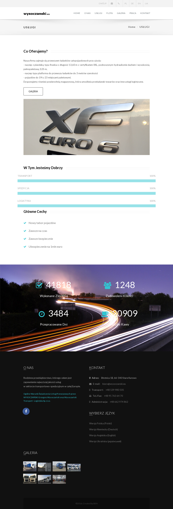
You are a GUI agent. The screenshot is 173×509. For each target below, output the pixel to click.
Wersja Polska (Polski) (100, 423)
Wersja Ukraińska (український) (105, 441)
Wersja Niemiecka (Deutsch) (103, 429)
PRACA (133, 13)
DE (132, 3)
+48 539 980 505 (106, 389)
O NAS (87, 13)
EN (139, 3)
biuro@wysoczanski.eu (107, 383)
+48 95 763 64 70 (106, 395)
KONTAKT (145, 13)
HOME (77, 13)
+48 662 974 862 (108, 401)
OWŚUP (103, 3)
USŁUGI (98, 13)
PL (126, 3)
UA (146, 3)
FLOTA (109, 13)
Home (131, 26)
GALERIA (121, 13)
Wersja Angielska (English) (102, 435)
